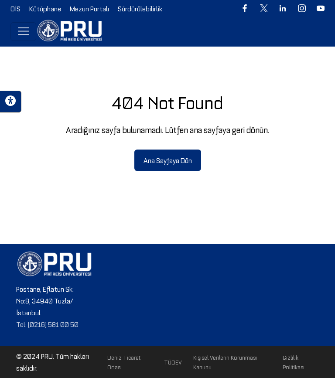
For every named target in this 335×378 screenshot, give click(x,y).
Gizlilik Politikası (293, 362)
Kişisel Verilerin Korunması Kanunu (225, 362)
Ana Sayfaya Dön (168, 160)
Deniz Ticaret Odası (123, 362)
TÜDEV (173, 362)
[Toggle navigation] (23, 31)
